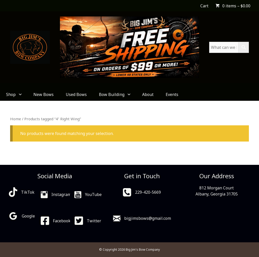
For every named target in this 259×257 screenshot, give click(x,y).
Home (15, 118)
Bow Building (114, 94)
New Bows (43, 94)
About (148, 94)
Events (172, 94)
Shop (13, 94)
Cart (204, 6)
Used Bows (76, 94)
